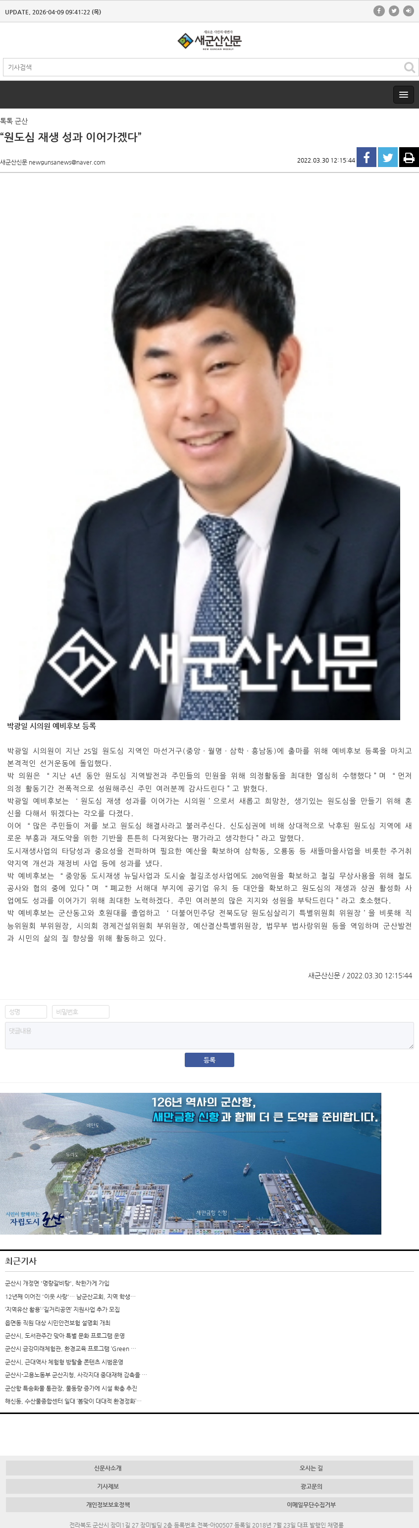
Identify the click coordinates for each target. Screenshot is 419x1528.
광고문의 (311, 1486)
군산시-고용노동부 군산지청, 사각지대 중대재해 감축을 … (76, 1374)
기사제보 (108, 1486)
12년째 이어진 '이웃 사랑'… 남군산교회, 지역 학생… (70, 1296)
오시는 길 (311, 1468)
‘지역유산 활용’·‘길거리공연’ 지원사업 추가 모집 (62, 1309)
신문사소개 (107, 1468)
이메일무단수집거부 (311, 1504)
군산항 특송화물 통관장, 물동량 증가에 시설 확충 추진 (71, 1388)
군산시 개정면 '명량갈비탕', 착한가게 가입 (57, 1283)
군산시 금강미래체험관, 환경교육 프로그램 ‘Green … (70, 1348)
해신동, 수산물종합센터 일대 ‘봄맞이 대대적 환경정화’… (73, 1401)
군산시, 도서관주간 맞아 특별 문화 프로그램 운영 (65, 1335)
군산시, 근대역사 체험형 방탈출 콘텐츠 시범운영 (64, 1361)
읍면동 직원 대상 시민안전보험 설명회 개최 (57, 1322)
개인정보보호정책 (108, 1504)
